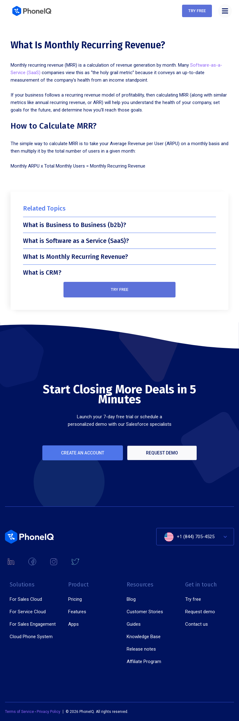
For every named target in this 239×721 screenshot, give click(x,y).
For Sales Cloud (26, 599)
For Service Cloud (28, 611)
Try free (119, 289)
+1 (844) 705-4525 (195, 536)
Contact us (196, 624)
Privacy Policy (48, 711)
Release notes (141, 649)
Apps (73, 624)
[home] (32, 11)
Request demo (162, 459)
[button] (225, 11)
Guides (134, 624)
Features (77, 611)
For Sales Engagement (33, 624)
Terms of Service (20, 711)
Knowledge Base (144, 636)
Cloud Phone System (31, 636)
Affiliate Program (144, 661)
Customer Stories (145, 611)
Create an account (82, 459)
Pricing (75, 599)
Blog (131, 599)
